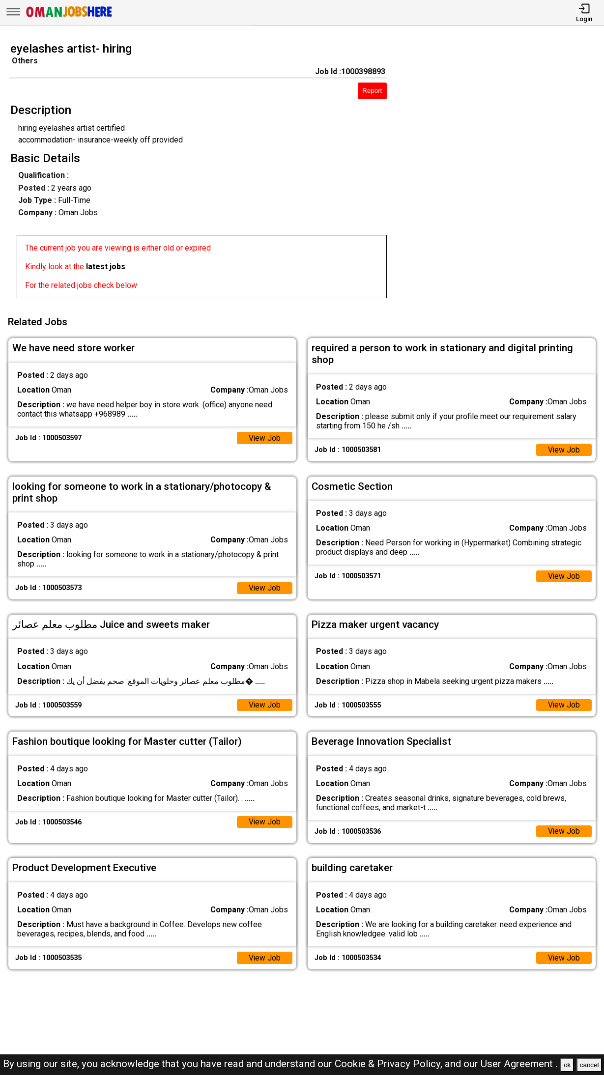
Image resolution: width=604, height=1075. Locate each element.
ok (567, 1065)
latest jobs (105, 266)
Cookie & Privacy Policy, (390, 1064)
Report (372, 90)
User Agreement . (519, 1064)
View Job (264, 436)
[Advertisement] (503, 173)
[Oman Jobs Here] (69, 17)
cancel (589, 1065)
